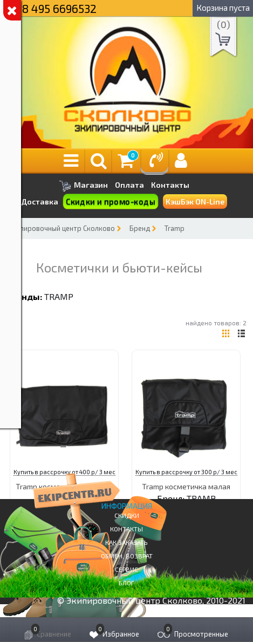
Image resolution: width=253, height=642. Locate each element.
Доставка (39, 201)
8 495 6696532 (59, 8)
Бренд (139, 228)
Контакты (170, 185)
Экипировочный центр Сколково (61, 228)
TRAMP (58, 296)
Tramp (174, 228)
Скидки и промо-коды (110, 202)
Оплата (129, 185)
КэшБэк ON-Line (195, 201)
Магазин (83, 186)
